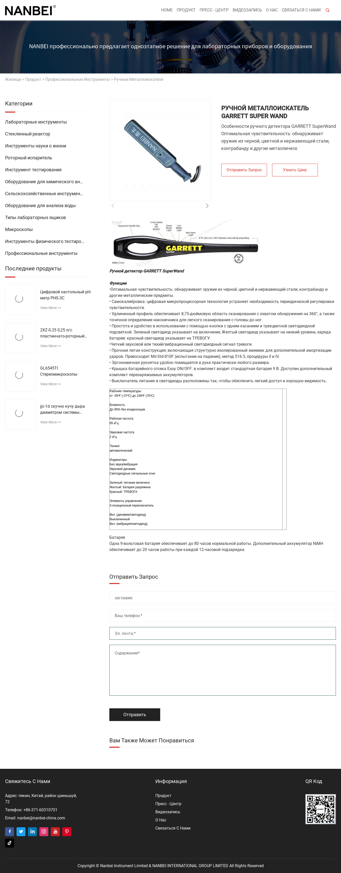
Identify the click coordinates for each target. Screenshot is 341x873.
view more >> (50, 308)
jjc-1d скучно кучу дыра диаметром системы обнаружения (62, 410)
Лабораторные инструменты (36, 122)
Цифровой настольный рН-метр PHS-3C (65, 294)
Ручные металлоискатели (138, 79)
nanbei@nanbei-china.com (41, 818)
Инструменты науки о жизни (35, 145)
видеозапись (247, 10)
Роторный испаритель (28, 157)
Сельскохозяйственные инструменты (45, 193)
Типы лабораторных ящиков (35, 217)
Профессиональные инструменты (77, 79)
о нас (272, 10)
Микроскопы (19, 229)
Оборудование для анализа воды (40, 205)
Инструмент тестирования (33, 169)
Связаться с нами (301, 10)
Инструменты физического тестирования (48, 241)
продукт (186, 10)
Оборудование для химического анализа (48, 181)
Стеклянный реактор (27, 133)
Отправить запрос (244, 169)
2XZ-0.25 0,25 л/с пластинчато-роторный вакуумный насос (62, 333)
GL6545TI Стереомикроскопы (58, 371)
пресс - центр (214, 10)
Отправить (134, 714)
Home (167, 10)
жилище (13, 79)
